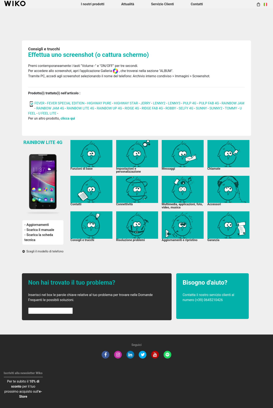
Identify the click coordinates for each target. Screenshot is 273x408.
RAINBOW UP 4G (110, 108)
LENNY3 (174, 103)
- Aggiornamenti (36, 225)
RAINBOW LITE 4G (80, 108)
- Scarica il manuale (39, 230)
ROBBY (170, 108)
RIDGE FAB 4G (152, 108)
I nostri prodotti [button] (92, 4)
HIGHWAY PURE (99, 103)
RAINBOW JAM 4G (50, 108)
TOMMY (231, 108)
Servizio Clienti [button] (162, 4)
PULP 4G (189, 103)
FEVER (40, 103)
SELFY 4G (186, 108)
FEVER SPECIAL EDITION (66, 103)
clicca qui (68, 118)
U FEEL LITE (47, 113)
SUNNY (201, 108)
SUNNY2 (216, 108)
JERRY (145, 103)
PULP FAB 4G (209, 103)
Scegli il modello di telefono (42, 251)
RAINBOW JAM (233, 103)
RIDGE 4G (132, 108)
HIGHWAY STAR (126, 103)
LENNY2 (159, 103)
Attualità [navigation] (127, 4)
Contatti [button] (197, 4)
